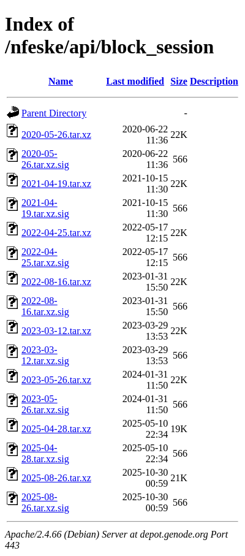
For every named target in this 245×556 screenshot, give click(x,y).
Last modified (135, 81)
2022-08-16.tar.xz (56, 281)
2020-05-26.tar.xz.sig (45, 159)
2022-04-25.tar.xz (56, 232)
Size (178, 81)
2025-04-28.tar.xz (56, 429)
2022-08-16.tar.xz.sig (45, 306)
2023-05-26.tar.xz (56, 380)
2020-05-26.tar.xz (56, 134)
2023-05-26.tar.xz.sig (45, 404)
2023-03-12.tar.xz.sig (45, 355)
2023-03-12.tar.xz (56, 331)
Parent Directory (53, 113)
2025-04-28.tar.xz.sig (45, 453)
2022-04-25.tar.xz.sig (45, 257)
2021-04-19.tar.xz (56, 183)
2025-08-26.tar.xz (56, 478)
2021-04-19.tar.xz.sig (45, 208)
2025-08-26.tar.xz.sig (45, 502)
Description (214, 81)
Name (60, 81)
